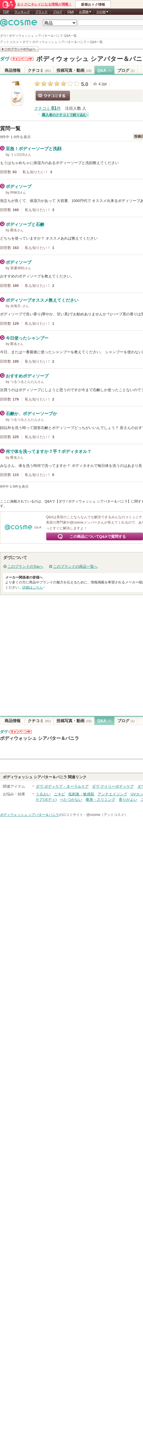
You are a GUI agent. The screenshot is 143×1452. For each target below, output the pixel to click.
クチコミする (53, 96)
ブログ (57, 11)
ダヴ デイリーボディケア (113, 786)
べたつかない (71, 799)
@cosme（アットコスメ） (107, 815)
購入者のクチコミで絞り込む (64, 115)
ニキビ (59, 794)
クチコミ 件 (47, 108)
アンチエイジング (112, 794)
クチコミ (39, 70)
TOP (6, 11)
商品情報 (13, 70)
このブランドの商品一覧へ (75, 566)
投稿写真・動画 (74, 70)
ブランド (41, 11)
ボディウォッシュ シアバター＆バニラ (39, 738)
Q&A (70, 11)
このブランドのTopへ (25, 566)
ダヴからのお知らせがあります (22, 59)
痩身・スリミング (100, 799)
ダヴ (4, 59)
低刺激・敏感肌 (81, 794)
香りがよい (128, 799)
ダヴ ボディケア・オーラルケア (62, 786)
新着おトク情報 (93, 5)
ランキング (22, 11)
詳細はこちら (32, 587)
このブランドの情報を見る (19, 49)
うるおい (43, 794)
